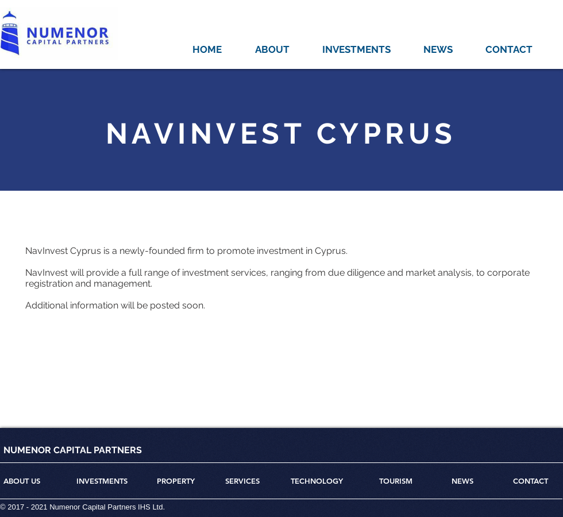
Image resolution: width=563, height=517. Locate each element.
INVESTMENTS (102, 480)
